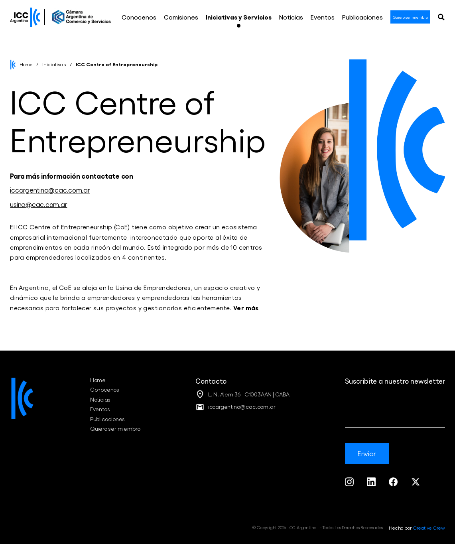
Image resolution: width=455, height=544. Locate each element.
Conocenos (104, 389)
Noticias (100, 399)
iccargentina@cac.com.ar (50, 189)
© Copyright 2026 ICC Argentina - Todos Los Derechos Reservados (317, 527)
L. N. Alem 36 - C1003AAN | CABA (249, 394)
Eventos (100, 409)
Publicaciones (107, 419)
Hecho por (417, 527)
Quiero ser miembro (115, 428)
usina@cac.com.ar (38, 204)
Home (26, 64)
